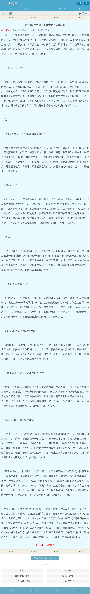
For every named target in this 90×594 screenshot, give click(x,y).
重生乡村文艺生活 (67, 581)
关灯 (86, 13)
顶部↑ (78, 590)
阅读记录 (62, 9)
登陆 (79, 3)
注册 (86, 3)
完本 (43, 9)
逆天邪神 (33, 30)
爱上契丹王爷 (43, 30)
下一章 (56, 17)
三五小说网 (9, 3)
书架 (80, 9)
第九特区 (67, 571)
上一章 (11, 17)
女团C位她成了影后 (22, 576)
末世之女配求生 (22, 30)
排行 (9, 9)
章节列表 (33, 17)
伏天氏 (12, 30)
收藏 (26, 9)
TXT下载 (78, 17)
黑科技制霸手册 (67, 576)
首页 (11, 590)
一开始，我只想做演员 (22, 581)
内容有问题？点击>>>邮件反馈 (45, 558)
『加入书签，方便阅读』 (45, 545)
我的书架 (33, 590)
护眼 (81, 13)
